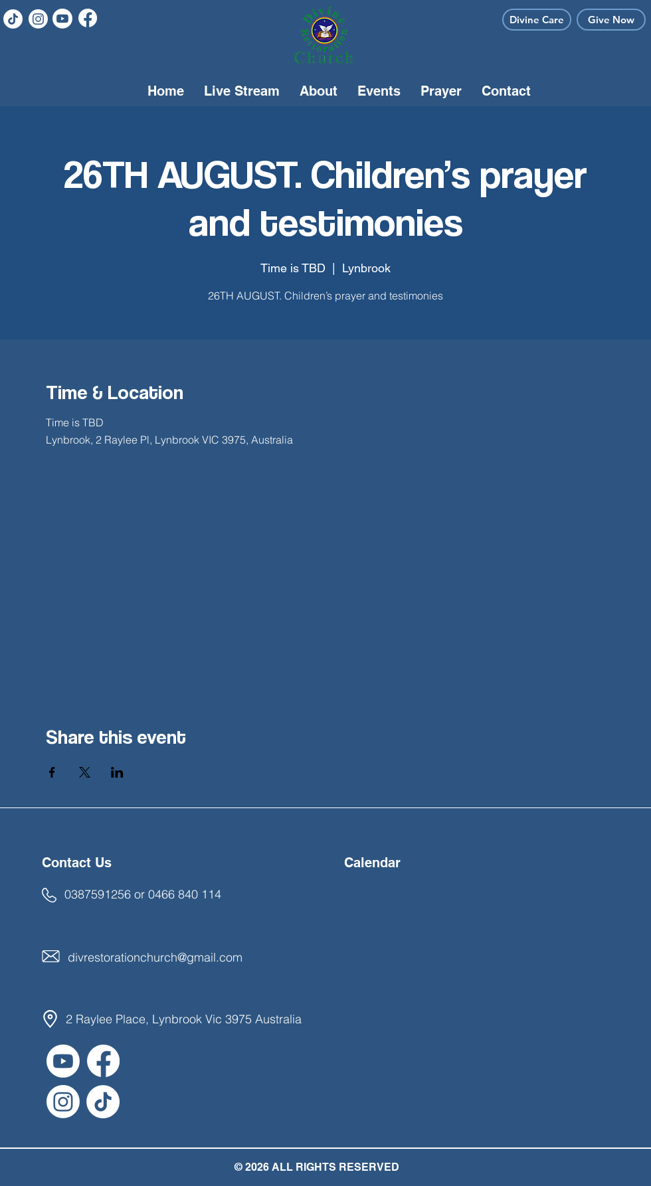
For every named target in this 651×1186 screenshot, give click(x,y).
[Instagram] (38, 19)
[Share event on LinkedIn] (117, 772)
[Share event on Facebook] (52, 772)
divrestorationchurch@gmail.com (155, 957)
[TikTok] (13, 19)
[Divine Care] (536, 20)
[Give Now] (611, 20)
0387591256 (97, 894)
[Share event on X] (84, 772)
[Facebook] (87, 18)
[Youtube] (62, 19)
